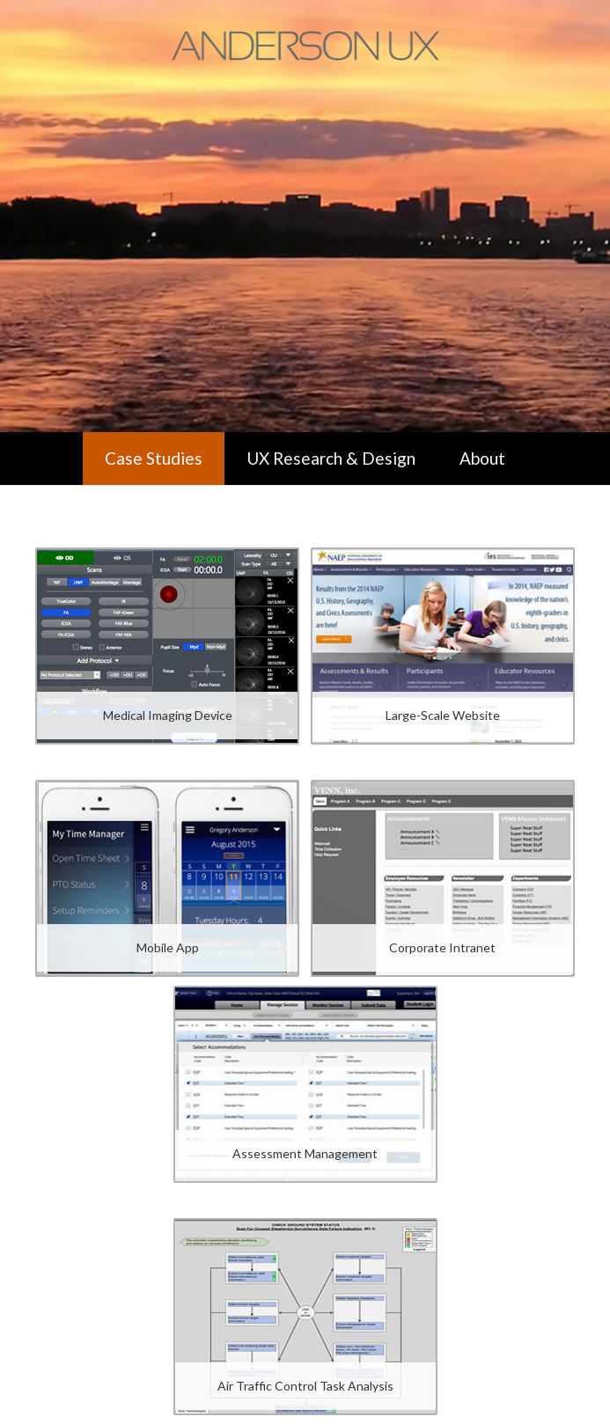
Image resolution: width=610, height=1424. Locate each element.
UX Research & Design (330, 458)
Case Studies (153, 458)
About (482, 458)
